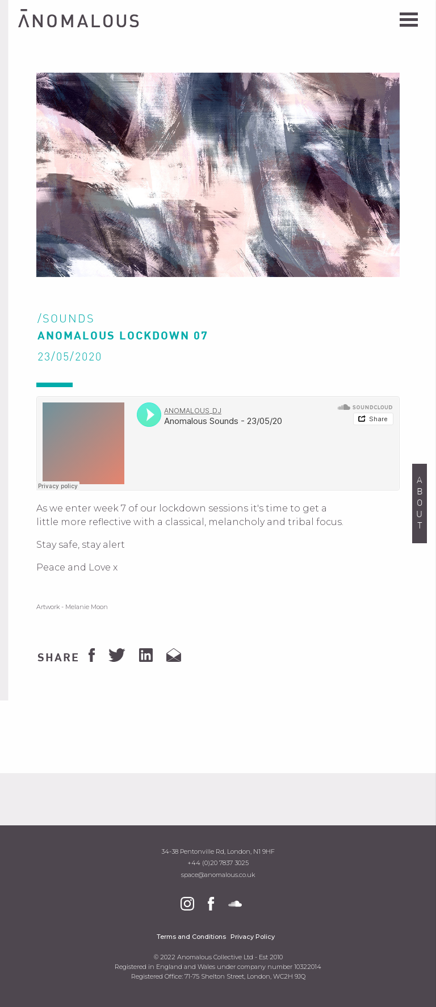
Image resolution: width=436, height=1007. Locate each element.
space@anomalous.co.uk (218, 875)
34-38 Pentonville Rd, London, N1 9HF (218, 851)
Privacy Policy (252, 937)
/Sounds (66, 319)
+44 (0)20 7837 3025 (218, 863)
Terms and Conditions (191, 937)
